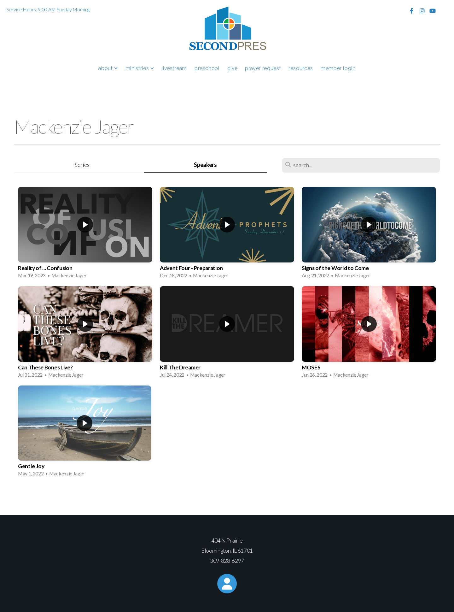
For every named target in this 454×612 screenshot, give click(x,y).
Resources (300, 68)
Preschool (207, 68)
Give (232, 68)
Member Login (338, 68)
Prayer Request (263, 68)
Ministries (139, 68)
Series (82, 164)
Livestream (174, 68)
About (108, 68)
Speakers (205, 164)
